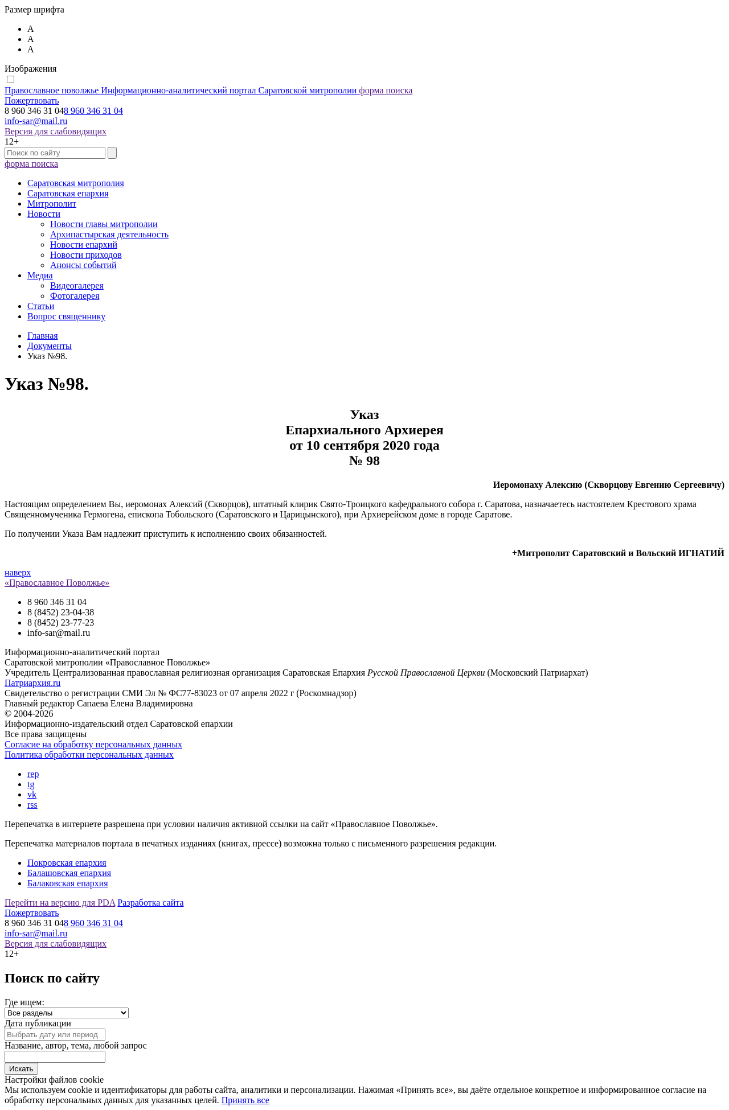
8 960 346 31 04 (93, 111)
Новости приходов (86, 255)
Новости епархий (83, 244)
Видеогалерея (77, 285)
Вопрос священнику (66, 316)
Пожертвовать (32, 100)
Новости (43, 214)
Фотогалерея (75, 296)
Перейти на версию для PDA (60, 902)
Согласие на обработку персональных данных (93, 744)
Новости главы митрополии (104, 224)
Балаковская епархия (67, 883)
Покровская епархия (67, 863)
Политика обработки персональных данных (89, 754)
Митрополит (51, 203)
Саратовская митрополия (75, 183)
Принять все (245, 1100)
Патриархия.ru (32, 683)
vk (31, 794)
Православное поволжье (182, 90)
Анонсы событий (83, 265)
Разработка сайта (150, 902)
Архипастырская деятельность (109, 234)
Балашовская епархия (69, 873)
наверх (18, 572)
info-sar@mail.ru (36, 121)
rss (32, 804)
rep (33, 774)
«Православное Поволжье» (57, 582)
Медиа (40, 275)
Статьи (40, 306)
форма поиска (385, 90)
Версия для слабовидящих (56, 131)
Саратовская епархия (67, 193)
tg (30, 784)
